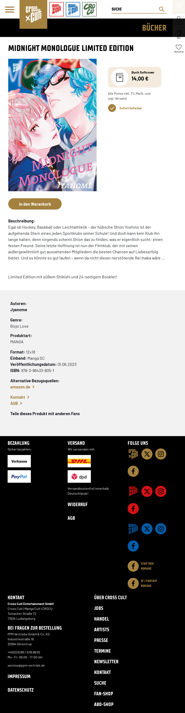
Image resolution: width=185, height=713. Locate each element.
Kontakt (17, 397)
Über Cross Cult (110, 597)
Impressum (19, 676)
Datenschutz (21, 690)
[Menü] (9, 9)
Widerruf (78, 504)
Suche (100, 683)
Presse (101, 640)
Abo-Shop (103, 704)
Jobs (98, 608)
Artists (101, 629)
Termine (102, 651)
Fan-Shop (103, 694)
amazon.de (20, 386)
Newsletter (106, 662)
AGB (14, 403)
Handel (101, 619)
